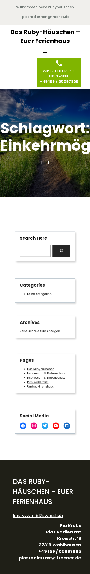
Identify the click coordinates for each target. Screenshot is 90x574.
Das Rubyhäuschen (41, 369)
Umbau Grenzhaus (41, 384)
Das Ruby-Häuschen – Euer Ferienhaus (43, 491)
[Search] (59, 250)
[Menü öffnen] (45, 52)
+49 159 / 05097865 (59, 81)
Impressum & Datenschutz (46, 373)
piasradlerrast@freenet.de (45, 16)
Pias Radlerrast (39, 381)
